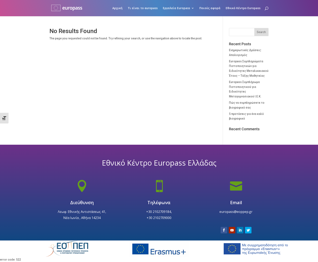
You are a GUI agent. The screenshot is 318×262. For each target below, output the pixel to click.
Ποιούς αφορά (209, 8)
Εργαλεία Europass (176, 8)
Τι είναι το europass (143, 8)
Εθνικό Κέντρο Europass (243, 8)
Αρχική (117, 8)
